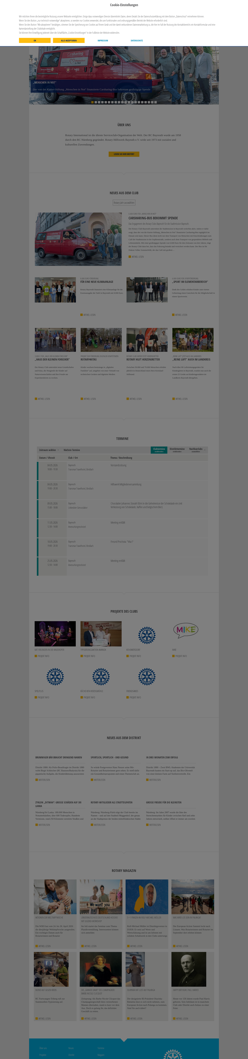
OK (35, 40)
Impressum (103, 40)
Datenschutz (137, 40)
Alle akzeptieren (69, 40)
